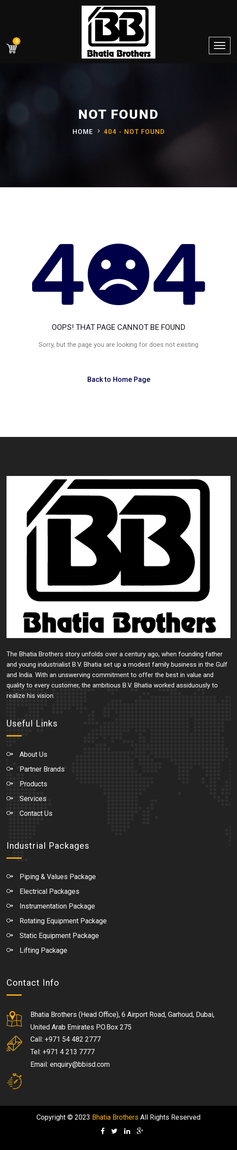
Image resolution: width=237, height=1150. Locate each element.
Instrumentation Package (57, 906)
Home (82, 132)
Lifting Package (43, 950)
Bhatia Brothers (115, 1117)
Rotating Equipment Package (63, 921)
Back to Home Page (118, 379)
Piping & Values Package (58, 877)
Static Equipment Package (59, 936)
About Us (33, 754)
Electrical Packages (49, 891)
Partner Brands (42, 769)
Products (33, 784)
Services (33, 799)
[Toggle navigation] (219, 45)
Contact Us (36, 813)
